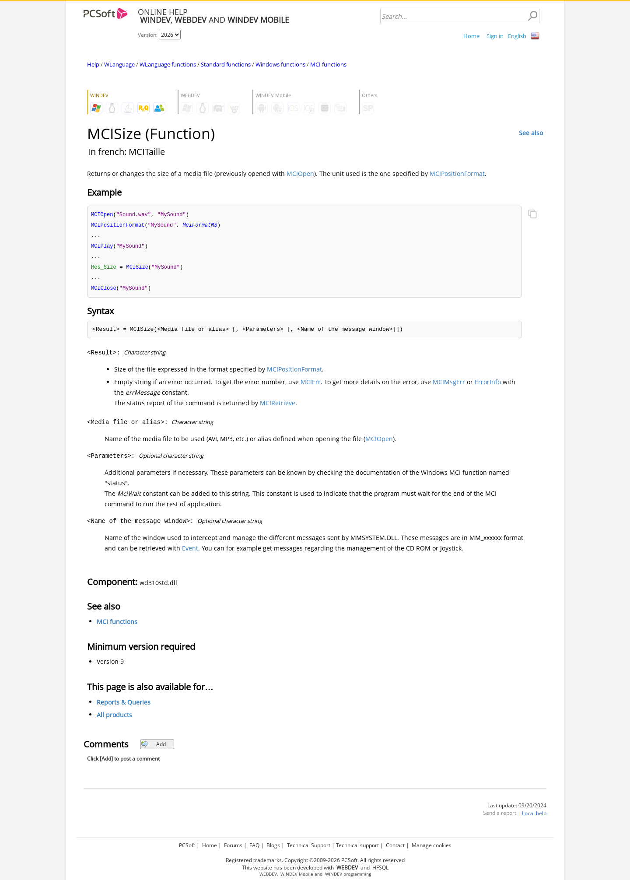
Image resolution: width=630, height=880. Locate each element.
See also (531, 133)
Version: (148, 35)
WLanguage (119, 64)
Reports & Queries (123, 705)
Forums (233, 845)
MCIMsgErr (449, 385)
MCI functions (328, 64)
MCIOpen (300, 173)
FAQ (254, 845)
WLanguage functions (168, 64)
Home (471, 36)
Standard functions (226, 64)
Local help (534, 816)
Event (190, 551)
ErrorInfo (488, 385)
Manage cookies (432, 845)
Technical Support (308, 845)
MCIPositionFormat (457, 173)
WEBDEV (268, 874)
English (517, 36)
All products (114, 718)
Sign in (495, 36)
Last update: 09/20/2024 (516, 809)
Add (153, 747)
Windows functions (280, 64)
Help (93, 64)
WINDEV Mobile (296, 874)
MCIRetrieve (277, 406)
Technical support (357, 845)
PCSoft (187, 845)
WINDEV (333, 874)
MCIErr (311, 385)
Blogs (273, 845)
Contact (395, 845)
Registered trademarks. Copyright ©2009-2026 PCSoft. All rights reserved (315, 860)
